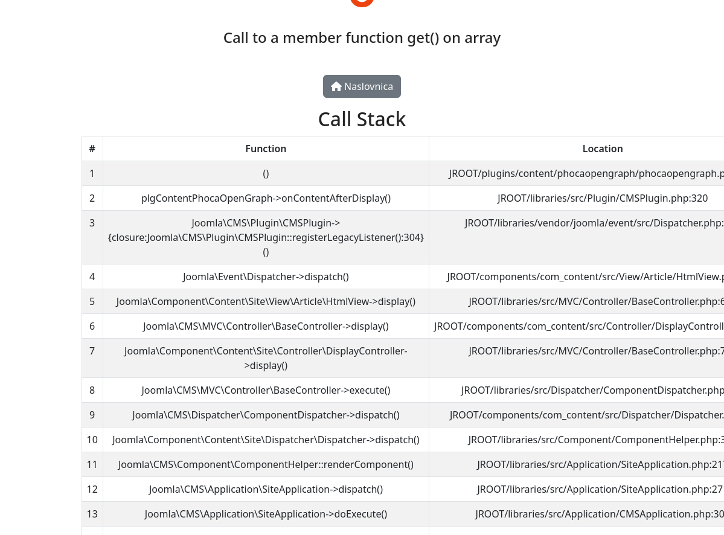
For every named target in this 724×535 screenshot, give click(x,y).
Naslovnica (362, 86)
